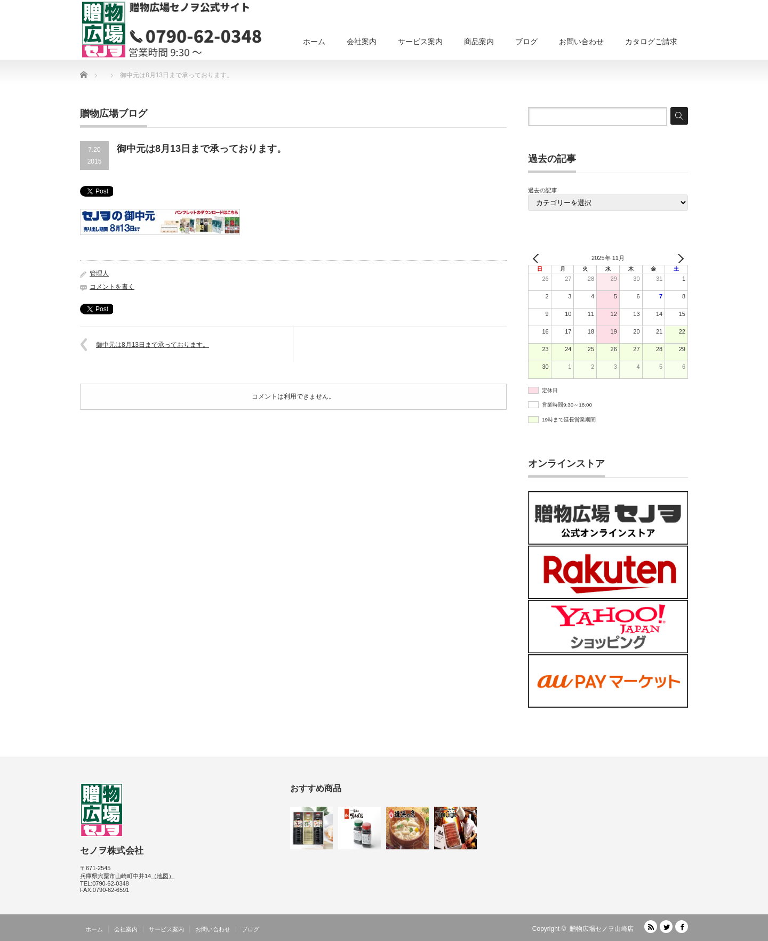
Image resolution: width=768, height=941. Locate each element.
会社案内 (362, 41)
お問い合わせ (581, 41)
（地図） (162, 876)
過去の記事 (542, 190)
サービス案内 (420, 41)
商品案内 (479, 41)
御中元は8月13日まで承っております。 (152, 344)
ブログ (526, 41)
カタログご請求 (651, 41)
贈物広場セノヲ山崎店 (602, 928)
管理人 (99, 273)
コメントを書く (112, 286)
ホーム (314, 41)
